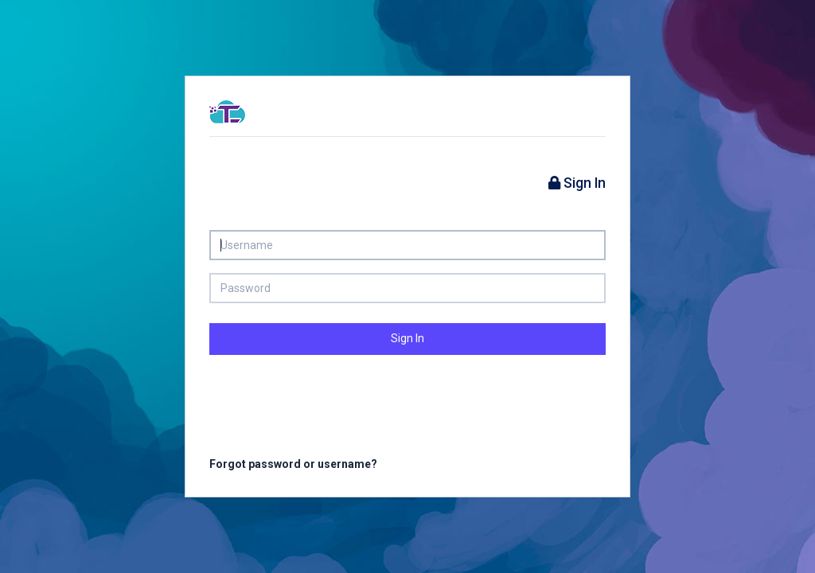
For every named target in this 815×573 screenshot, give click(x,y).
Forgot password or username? (293, 464)
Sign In (407, 338)
